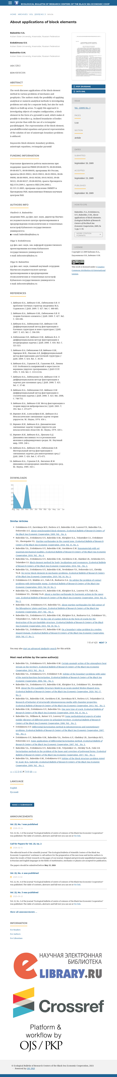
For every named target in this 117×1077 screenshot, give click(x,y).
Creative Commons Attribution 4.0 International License (88, 270)
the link (77, 836)
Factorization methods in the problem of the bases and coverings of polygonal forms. (56, 751)
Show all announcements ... (23, 912)
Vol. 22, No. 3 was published (24, 892)
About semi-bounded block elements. (49, 530)
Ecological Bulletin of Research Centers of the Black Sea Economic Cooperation (54, 4)
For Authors (15, 934)
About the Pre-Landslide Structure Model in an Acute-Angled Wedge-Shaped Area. (60, 688)
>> (35, 771)
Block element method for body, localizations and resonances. (59, 562)
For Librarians (16, 938)
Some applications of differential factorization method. (57, 741)
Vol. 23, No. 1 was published (24, 824)
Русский (14, 792)
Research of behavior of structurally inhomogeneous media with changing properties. (56, 702)
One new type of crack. (73, 709)
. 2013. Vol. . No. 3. (60, 705)
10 (31, 771)
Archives (23, 14)
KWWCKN (20, 73)
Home (13, 14)
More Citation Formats (83, 234)
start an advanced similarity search (40, 648)
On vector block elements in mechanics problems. (45, 573)
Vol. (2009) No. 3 (37, 14)
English (13, 788)
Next (101, 642)
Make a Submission (22, 805)
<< (11, 771)
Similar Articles (19, 521)
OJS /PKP (31, 1068)
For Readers (15, 929)
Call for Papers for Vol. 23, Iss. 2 (25, 844)
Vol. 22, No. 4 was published (24, 873)
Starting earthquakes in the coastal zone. (55, 541)
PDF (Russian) (83, 86)
